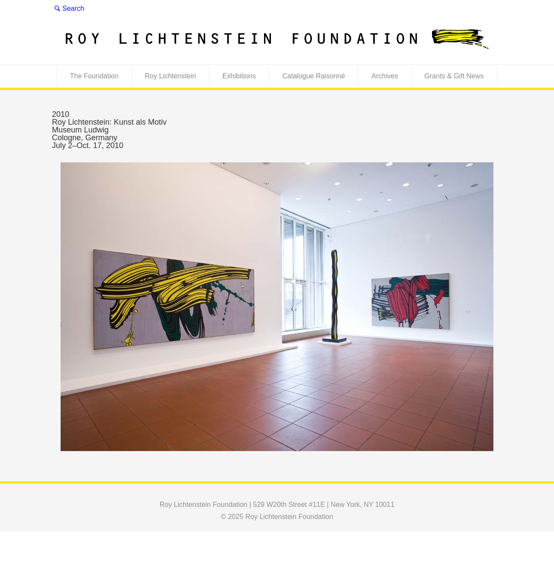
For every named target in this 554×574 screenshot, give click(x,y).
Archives (384, 76)
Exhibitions (239, 76)
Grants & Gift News (454, 76)
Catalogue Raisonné (313, 76)
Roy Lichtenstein (170, 76)
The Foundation (94, 76)
